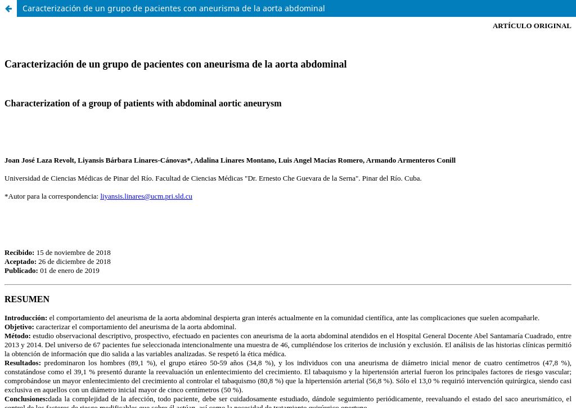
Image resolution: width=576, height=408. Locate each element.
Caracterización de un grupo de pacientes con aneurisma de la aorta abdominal (173, 8)
